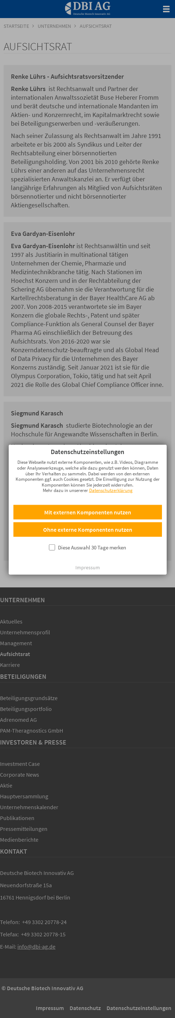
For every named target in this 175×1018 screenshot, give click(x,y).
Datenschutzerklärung (111, 476)
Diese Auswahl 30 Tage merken (92, 532)
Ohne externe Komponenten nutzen (87, 514)
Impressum (87, 552)
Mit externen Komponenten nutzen (87, 497)
